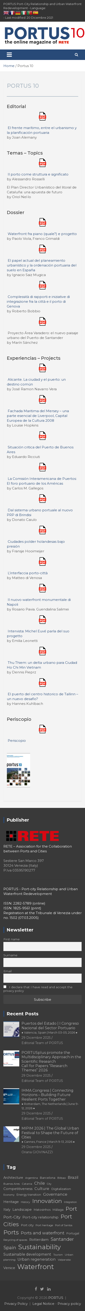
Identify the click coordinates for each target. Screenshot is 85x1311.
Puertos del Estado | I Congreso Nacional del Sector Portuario (50, 1027)
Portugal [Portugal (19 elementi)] (72, 1233)
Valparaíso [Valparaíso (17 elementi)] (64, 1259)
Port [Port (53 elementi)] (71, 1208)
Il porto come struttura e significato (38, 174)
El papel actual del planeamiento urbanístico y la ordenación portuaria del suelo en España (41, 265)
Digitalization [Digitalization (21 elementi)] (61, 1189)
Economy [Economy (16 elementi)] (9, 1194)
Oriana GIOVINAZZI (37, 1152)
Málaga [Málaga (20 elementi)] (58, 1209)
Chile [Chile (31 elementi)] (39, 1183)
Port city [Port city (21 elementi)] (27, 1225)
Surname (10, 955)
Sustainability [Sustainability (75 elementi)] (39, 1247)
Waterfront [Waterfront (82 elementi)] (35, 1267)
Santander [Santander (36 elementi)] (62, 1239)
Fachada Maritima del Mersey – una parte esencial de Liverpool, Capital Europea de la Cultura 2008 (38, 416)
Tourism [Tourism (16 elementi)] (58, 1254)
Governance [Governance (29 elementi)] (55, 1194)
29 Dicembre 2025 (36, 1038)
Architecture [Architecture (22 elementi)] (13, 1178)
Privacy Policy (16, 1303)
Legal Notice (43, 1303)
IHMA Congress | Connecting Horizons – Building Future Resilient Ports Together (50, 1099)
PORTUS (55, 1297)
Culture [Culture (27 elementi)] (41, 1188)
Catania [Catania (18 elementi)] (27, 1183)
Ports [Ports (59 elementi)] (11, 1232)
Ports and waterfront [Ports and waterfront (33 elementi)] (42, 1233)
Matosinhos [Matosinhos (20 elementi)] (42, 1209)
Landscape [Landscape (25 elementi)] (22, 1209)
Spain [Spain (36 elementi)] (9, 1247)
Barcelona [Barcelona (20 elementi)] (47, 1177)
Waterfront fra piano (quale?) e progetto (42, 234)
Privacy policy (69, 1303)
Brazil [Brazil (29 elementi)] (73, 1177)
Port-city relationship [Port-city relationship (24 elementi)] (40, 1217)
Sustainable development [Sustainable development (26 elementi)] (27, 1254)
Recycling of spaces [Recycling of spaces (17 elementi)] (15, 1239)
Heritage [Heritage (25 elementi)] (11, 1202)
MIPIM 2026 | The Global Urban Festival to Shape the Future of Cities (50, 1134)
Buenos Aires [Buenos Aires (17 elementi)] (11, 1183)
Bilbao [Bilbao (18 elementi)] (61, 1177)
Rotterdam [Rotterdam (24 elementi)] (39, 1239)
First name (11, 939)
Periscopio (17, 740)
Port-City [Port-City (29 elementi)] (11, 1217)
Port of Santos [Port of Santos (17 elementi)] (63, 1225)
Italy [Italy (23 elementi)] (6, 1210)
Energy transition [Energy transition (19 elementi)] (29, 1194)
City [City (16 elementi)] (49, 1183)
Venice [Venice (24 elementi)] (9, 1268)
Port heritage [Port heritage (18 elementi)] (44, 1225)
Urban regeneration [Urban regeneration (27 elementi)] (36, 1259)
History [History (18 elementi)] (25, 1202)
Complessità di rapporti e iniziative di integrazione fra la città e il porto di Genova (38, 301)
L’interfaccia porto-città (28, 573)
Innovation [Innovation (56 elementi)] (47, 1200)
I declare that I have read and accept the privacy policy (38, 989)
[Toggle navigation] (9, 54)
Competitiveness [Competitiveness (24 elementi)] (17, 1189)
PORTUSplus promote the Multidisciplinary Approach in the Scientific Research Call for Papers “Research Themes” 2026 (51, 1061)
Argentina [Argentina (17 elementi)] (31, 1177)
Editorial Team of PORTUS (42, 1043)
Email (7, 971)
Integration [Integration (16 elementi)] (70, 1202)
